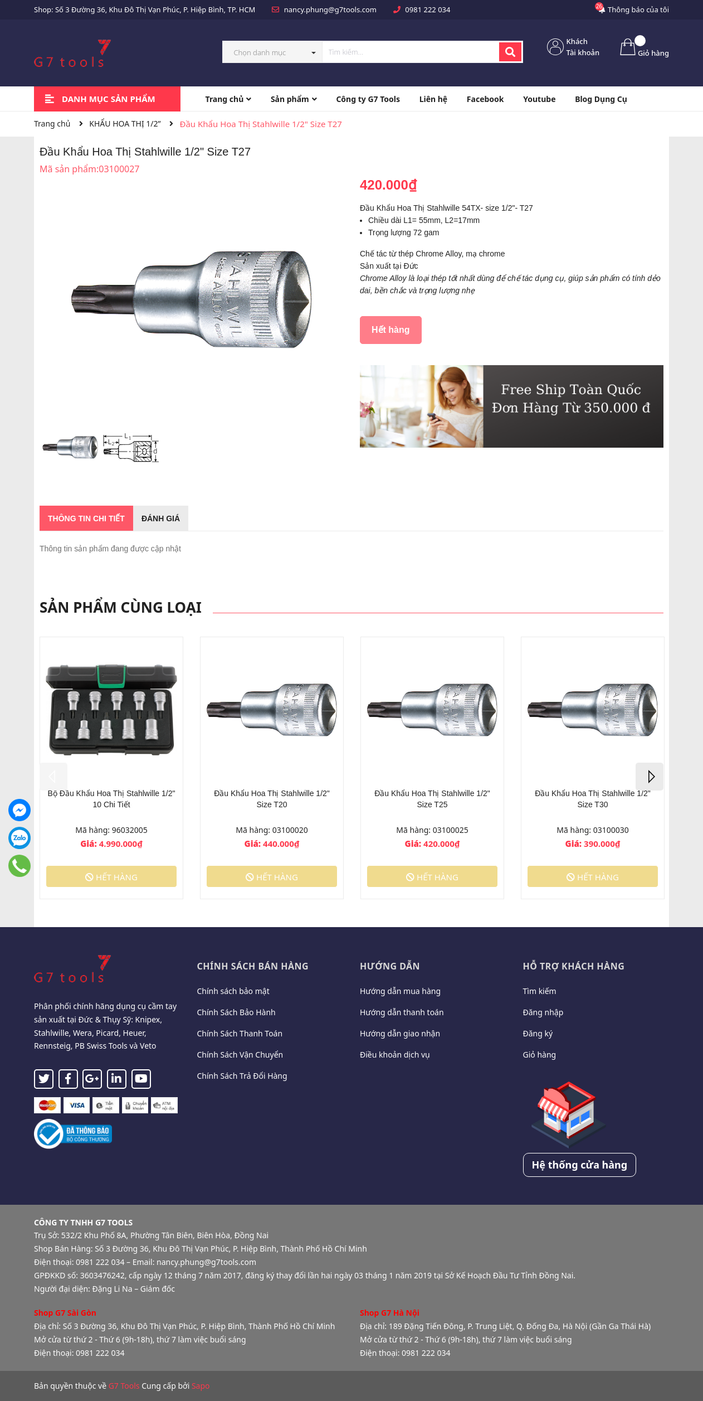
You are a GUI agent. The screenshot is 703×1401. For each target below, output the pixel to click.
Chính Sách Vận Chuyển (240, 1054)
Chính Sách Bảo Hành (236, 1012)
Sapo (201, 1385)
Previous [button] (53, 777)
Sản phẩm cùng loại (121, 607)
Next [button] (649, 777)
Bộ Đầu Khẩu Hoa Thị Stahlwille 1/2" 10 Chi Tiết (111, 799)
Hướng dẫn (390, 966)
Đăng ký (538, 1033)
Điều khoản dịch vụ (395, 1054)
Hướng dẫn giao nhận (400, 1033)
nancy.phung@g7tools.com (330, 9)
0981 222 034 (427, 9)
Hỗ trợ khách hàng (574, 966)
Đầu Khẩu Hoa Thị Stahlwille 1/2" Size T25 (432, 799)
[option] (70, 450)
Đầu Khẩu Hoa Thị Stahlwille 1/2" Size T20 (272, 799)
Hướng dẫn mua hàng (400, 991)
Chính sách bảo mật (233, 991)
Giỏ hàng (539, 1054)
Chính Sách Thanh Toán (240, 1033)
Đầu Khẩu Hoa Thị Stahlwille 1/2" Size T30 (593, 799)
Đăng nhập (543, 1012)
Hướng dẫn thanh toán (402, 1012)
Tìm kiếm (539, 991)
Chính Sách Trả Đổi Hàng (242, 1075)
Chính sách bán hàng (253, 966)
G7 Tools (124, 1385)
